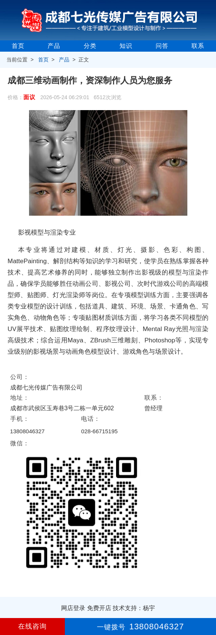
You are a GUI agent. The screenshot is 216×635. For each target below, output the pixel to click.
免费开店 (99, 608)
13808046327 (27, 431)
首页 (18, 46)
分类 (90, 46)
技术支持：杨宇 (134, 608)
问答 (162, 46)
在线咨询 (32, 626)
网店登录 (73, 608)
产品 (53, 46)
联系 (197, 46)
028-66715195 (99, 431)
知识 (125, 46)
